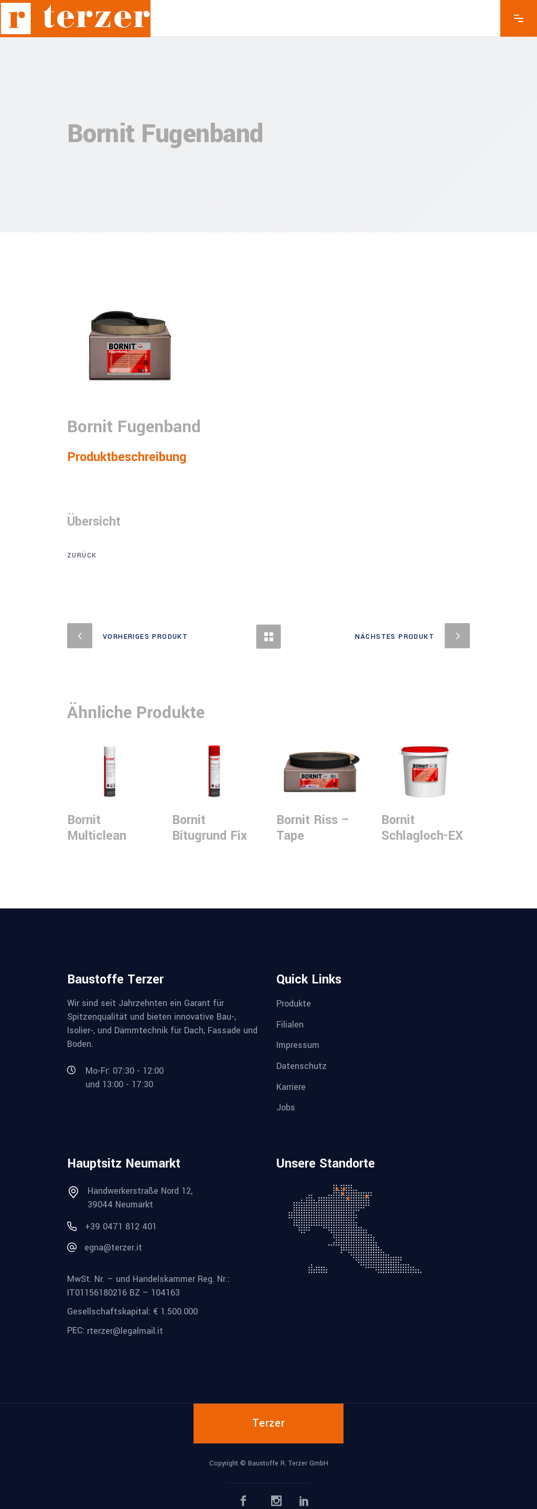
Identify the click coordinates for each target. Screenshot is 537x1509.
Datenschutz (301, 1066)
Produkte (293, 1004)
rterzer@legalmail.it (125, 1331)
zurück (81, 555)
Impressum (297, 1045)
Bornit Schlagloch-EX (422, 827)
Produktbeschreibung (127, 457)
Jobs (285, 1107)
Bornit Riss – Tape (313, 827)
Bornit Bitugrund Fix (209, 827)
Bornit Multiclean (96, 827)
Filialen (290, 1024)
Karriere (291, 1086)
